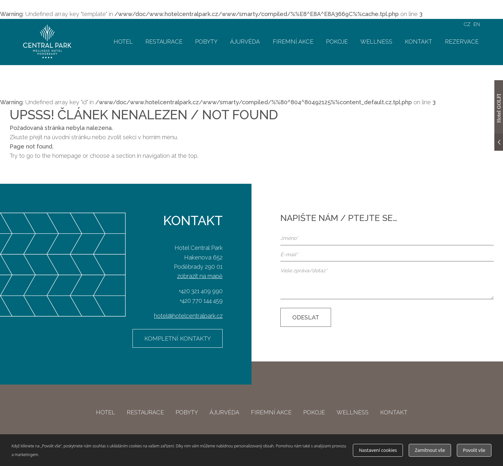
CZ (467, 24)
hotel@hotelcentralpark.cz (188, 315)
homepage (66, 155)
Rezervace (462, 41)
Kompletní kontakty (177, 338)
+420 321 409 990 (201, 291)
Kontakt (418, 41)
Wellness (376, 41)
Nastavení (378, 450)
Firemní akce (293, 41)
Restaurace (164, 41)
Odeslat (305, 317)
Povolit (474, 450)
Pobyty (206, 41)
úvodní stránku (71, 137)
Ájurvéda (245, 41)
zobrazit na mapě (200, 276)
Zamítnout (430, 450)
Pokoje (337, 41)
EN (476, 24)
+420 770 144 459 (201, 300)
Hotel (123, 41)
